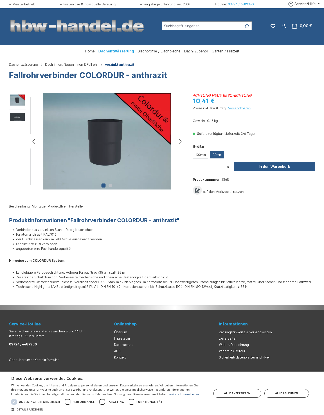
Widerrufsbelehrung (234, 345)
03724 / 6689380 (241, 4)
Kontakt (120, 357)
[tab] (19, 206)
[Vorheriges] (33, 141)
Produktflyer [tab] (57, 206)
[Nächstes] (180, 141)
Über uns (121, 332)
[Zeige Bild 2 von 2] (110, 185)
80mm (217, 155)
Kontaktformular (46, 360)
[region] (96, 141)
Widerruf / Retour (232, 351)
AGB (117, 351)
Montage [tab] (39, 206)
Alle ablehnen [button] (286, 393)
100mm (200, 155)
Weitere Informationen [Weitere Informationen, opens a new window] (184, 394)
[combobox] (201, 25)
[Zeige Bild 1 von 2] (103, 185)
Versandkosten (239, 108)
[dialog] (162, 393)
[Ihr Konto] (283, 25)
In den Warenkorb (274, 166)
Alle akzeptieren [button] (237, 393)
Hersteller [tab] (76, 206)
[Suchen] (246, 25)
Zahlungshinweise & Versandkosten (245, 332)
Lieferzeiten (228, 338)
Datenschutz (123, 345)
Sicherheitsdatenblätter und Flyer (244, 357)
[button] (108, 409)
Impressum (122, 338)
